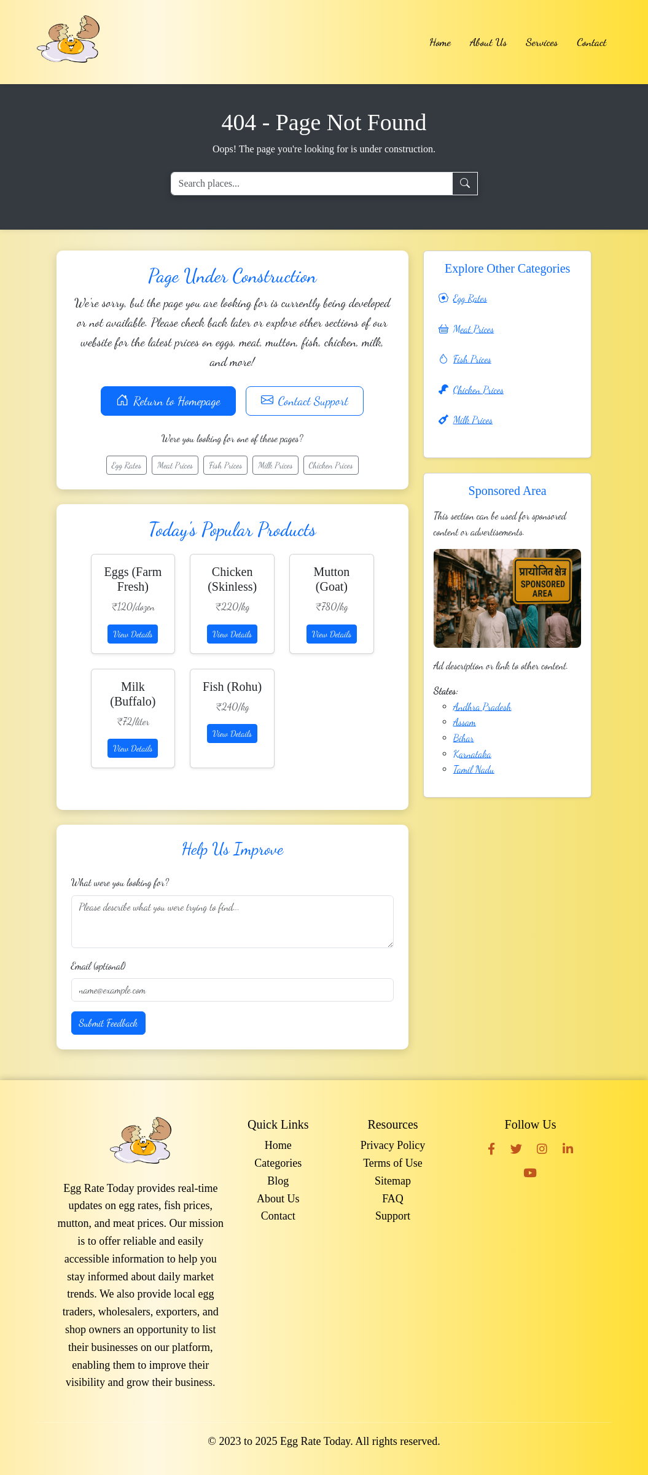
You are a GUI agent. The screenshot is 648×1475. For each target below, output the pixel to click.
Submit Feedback (108, 1023)
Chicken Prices (331, 465)
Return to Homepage (168, 401)
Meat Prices (175, 465)
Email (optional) (98, 965)
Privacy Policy (393, 1145)
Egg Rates (126, 465)
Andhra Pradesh (482, 706)
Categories (278, 1163)
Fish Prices (225, 465)
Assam (464, 722)
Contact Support (304, 401)
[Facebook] (491, 1148)
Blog (278, 1181)
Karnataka (472, 754)
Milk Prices (275, 465)
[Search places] (312, 183)
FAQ (393, 1199)
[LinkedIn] (568, 1148)
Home (440, 42)
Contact (591, 42)
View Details (132, 634)
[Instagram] (542, 1148)
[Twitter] (516, 1148)
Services (542, 42)
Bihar (463, 738)
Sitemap (393, 1181)
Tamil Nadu (473, 769)
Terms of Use (393, 1163)
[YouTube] (530, 1172)
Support (392, 1216)
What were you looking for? (120, 882)
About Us (488, 42)
